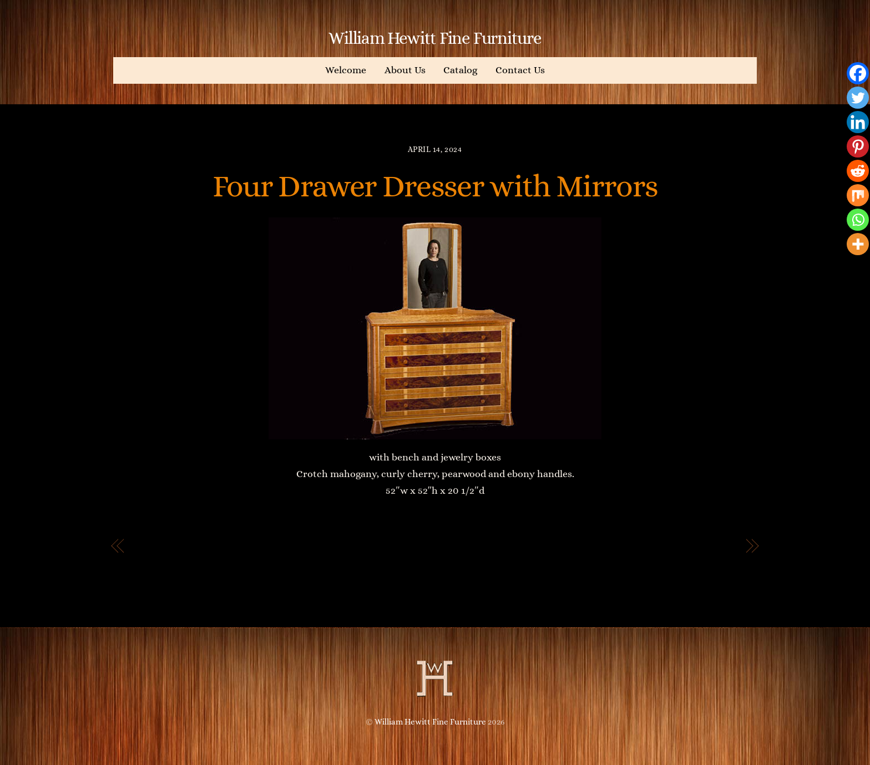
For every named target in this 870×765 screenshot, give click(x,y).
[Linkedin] (858, 122)
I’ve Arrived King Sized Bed (665, 546)
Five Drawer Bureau (186, 546)
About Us (405, 69)
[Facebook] (858, 73)
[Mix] (858, 195)
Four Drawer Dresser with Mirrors (435, 186)
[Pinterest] (858, 146)
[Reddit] (858, 171)
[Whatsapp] (858, 220)
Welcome (345, 69)
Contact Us (520, 69)
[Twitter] (858, 98)
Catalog (460, 69)
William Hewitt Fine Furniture (430, 721)
